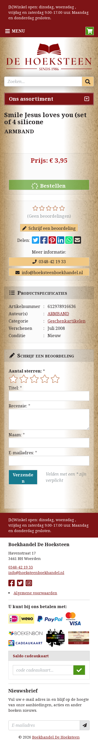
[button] (89, 31)
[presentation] (42, 496)
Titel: (14, 388)
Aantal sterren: (25, 371)
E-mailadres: (21, 453)
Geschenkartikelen (66, 321)
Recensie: (18, 406)
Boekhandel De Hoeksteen (56, 737)
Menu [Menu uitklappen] (18, 31)
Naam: (15, 435)
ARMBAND (58, 314)
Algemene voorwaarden (35, 592)
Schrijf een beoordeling (49, 228)
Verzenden (23, 478)
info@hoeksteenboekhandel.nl (49, 272)
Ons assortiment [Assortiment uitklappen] (31, 98)
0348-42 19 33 (49, 261)
